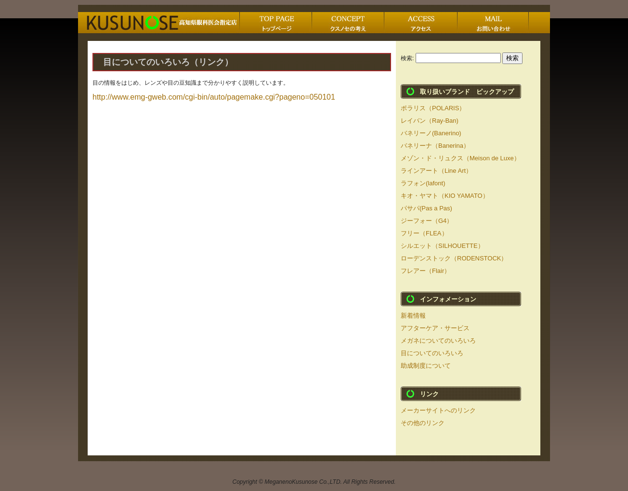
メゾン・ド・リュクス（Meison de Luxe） (460, 158)
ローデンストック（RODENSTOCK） (454, 258)
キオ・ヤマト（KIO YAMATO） (445, 195)
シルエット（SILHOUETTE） (442, 245)
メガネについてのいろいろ (438, 340)
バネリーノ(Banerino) (431, 133)
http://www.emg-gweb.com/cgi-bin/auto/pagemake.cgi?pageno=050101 (213, 97)
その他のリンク (423, 422)
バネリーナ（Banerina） (435, 145)
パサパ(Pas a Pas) (426, 208)
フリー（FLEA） (424, 233)
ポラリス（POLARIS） (433, 108)
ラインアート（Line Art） (436, 170)
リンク (429, 394)
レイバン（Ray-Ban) (429, 120)
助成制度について (426, 365)
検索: (407, 58)
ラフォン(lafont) (423, 183)
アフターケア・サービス (435, 328)
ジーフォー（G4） (427, 220)
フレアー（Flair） (425, 270)
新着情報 (413, 315)
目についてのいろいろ (432, 353)
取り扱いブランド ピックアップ (467, 91)
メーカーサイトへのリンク (438, 410)
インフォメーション (448, 299)
